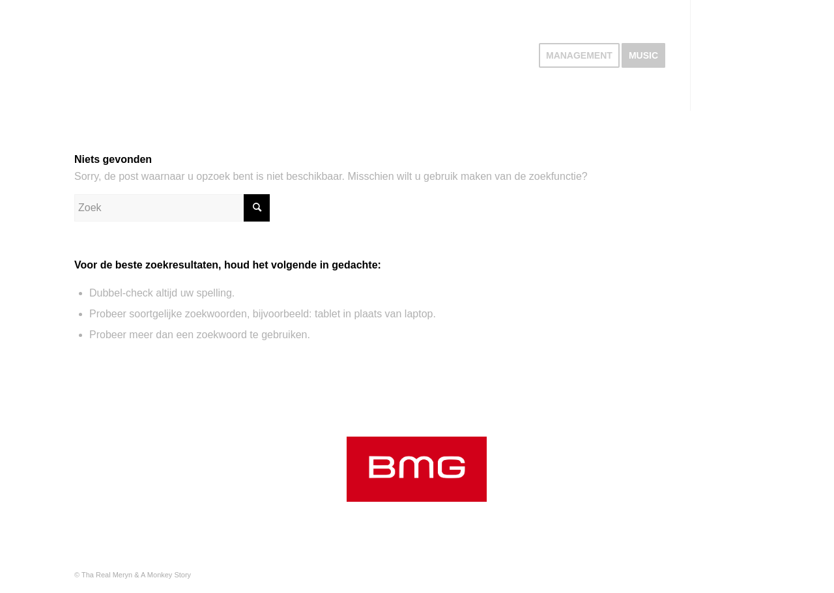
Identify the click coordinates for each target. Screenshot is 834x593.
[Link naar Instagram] (730, 55)
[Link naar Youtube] (750, 55)
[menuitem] (579, 55)
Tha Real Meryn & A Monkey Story (136, 575)
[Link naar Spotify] (711, 55)
